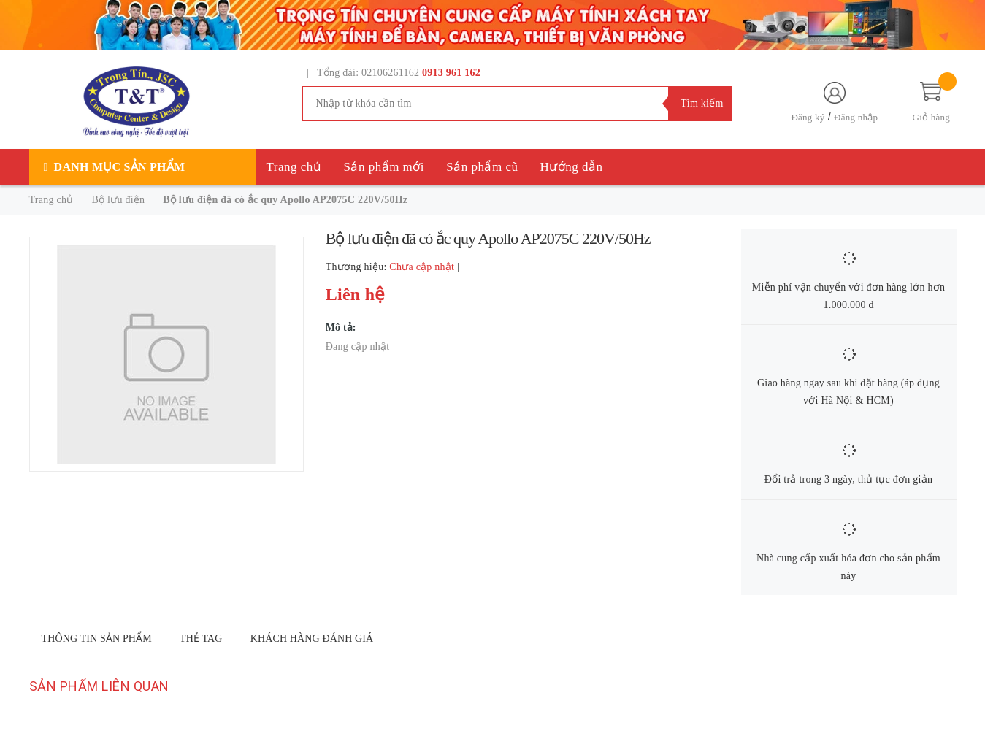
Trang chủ (294, 167)
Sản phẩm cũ (482, 167)
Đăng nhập (856, 117)
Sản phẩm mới (383, 167)
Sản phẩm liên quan (99, 686)
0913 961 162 (451, 72)
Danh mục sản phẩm (119, 167)
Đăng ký (807, 117)
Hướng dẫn (571, 167)
